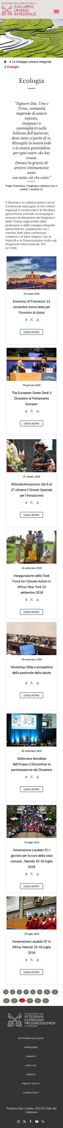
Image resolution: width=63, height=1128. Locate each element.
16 (38, 1000)
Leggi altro (31, 332)
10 (47, 992)
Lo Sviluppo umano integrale (30, 61)
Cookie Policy (31, 1092)
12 (6, 1000)
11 (55, 992)
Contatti (31, 1056)
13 (14, 1000)
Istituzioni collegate (31, 1038)
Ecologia (11, 67)
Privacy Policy (31, 1083)
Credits (30, 1074)
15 (30, 1000)
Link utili (30, 1065)
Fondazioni (30, 1047)
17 (46, 1000)
